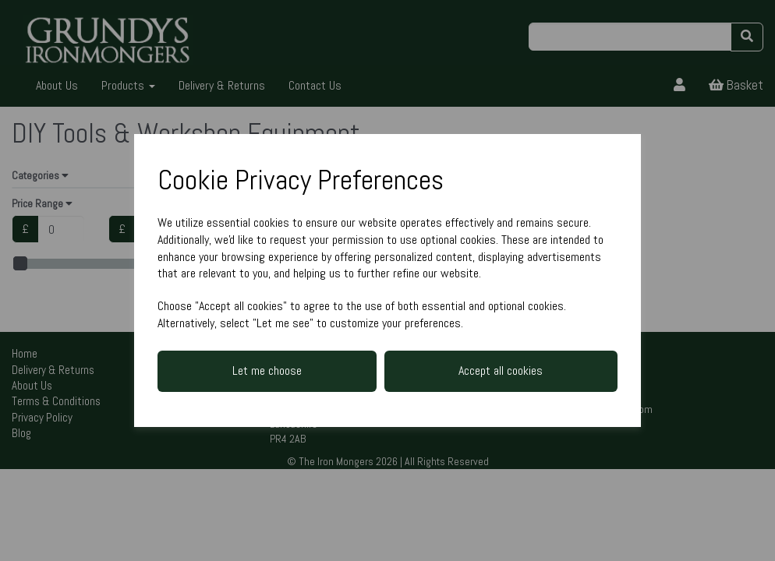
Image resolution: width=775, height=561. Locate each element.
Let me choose (267, 370)
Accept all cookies (500, 370)
